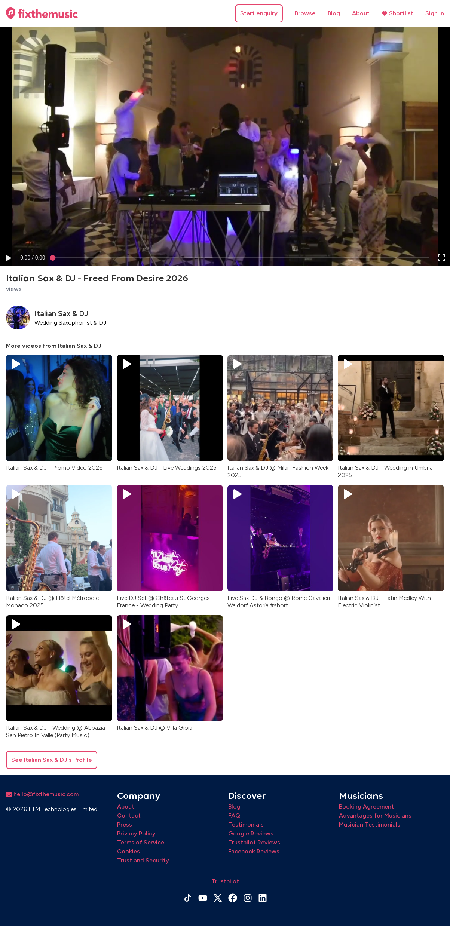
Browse (305, 13)
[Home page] (42, 13)
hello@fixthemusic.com (42, 794)
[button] (8, 257)
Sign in (434, 13)
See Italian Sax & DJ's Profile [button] (51, 759)
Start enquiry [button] (259, 13)
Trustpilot (225, 881)
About (361, 13)
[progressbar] (32, 257)
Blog (334, 13)
